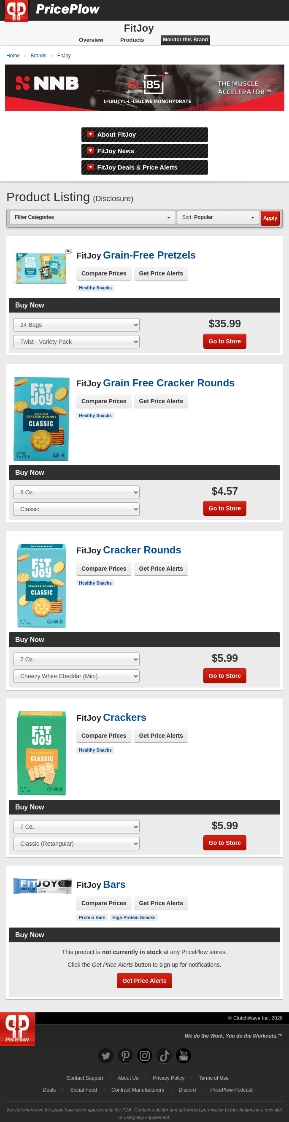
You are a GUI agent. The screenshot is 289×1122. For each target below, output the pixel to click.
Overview (91, 40)
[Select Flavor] (76, 329)
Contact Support (85, 1065)
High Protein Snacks (133, 904)
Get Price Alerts (161, 260)
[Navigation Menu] (274, 10)
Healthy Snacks (95, 275)
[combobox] (92, 204)
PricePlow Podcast (231, 1077)
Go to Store (225, 328)
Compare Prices (104, 260)
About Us (128, 1065)
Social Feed (83, 1077)
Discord (187, 1077)
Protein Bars (92, 904)
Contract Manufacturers (137, 1077)
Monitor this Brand (185, 40)
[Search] (254, 10)
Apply (270, 205)
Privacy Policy (168, 1065)
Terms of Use (214, 1065)
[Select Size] (76, 312)
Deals (49, 1077)
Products (132, 40)
